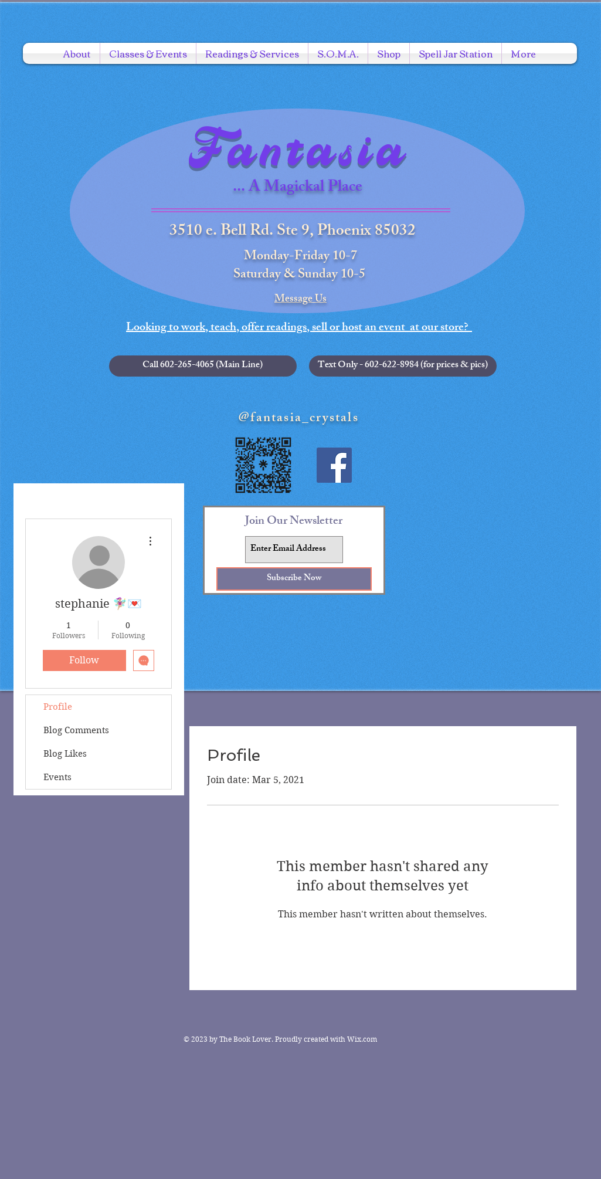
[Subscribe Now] (294, 579)
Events (57, 777)
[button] (403, 366)
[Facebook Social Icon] (334, 465)
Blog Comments (76, 730)
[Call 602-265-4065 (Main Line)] (203, 366)
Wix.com (362, 1039)
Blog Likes (65, 753)
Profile (57, 707)
